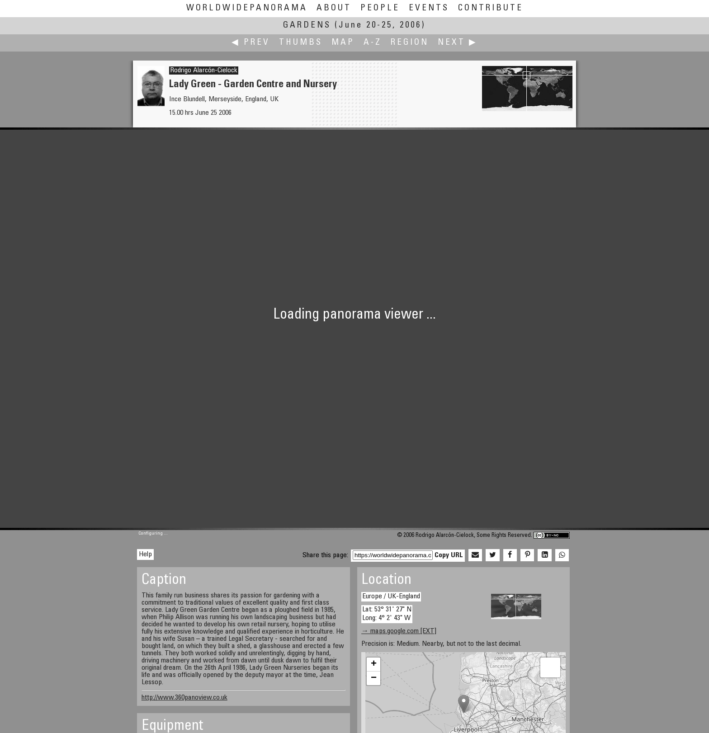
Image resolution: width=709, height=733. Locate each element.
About (334, 8)
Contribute (490, 8)
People (380, 8)
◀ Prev (251, 42)
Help (145, 554)
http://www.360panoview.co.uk (184, 697)
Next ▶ (457, 42)
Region (410, 42)
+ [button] (374, 664)
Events (429, 8)
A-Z (373, 42)
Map (342, 42)
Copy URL (449, 555)
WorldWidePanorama (246, 8)
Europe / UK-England (391, 596)
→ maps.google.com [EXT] (398, 631)
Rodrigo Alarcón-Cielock (203, 70)
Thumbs (300, 42)
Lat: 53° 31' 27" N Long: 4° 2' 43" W (386, 614)
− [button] (374, 678)
